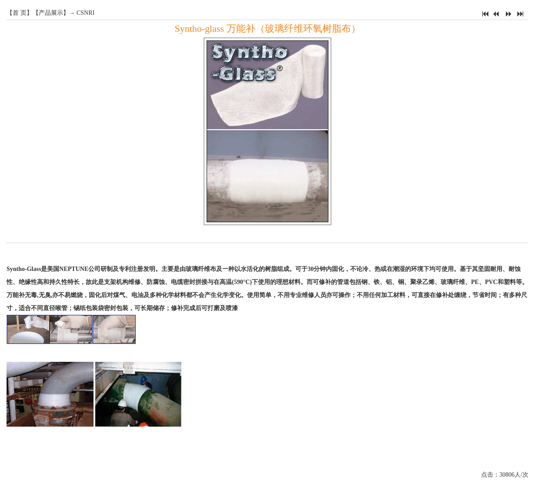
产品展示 (51, 13)
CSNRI (85, 13)
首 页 (20, 13)
